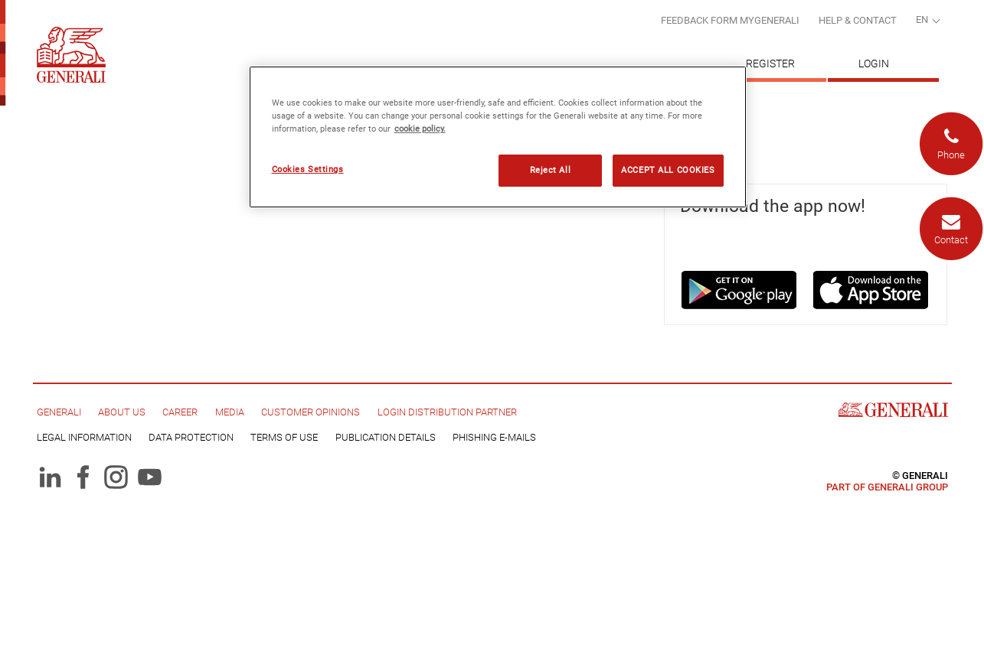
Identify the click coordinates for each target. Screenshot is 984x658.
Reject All (550, 169)
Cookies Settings (308, 169)
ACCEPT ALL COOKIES (667, 169)
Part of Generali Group (887, 487)
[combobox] (927, 21)
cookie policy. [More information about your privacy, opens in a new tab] (420, 128)
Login (873, 63)
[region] (498, 137)
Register (770, 63)
